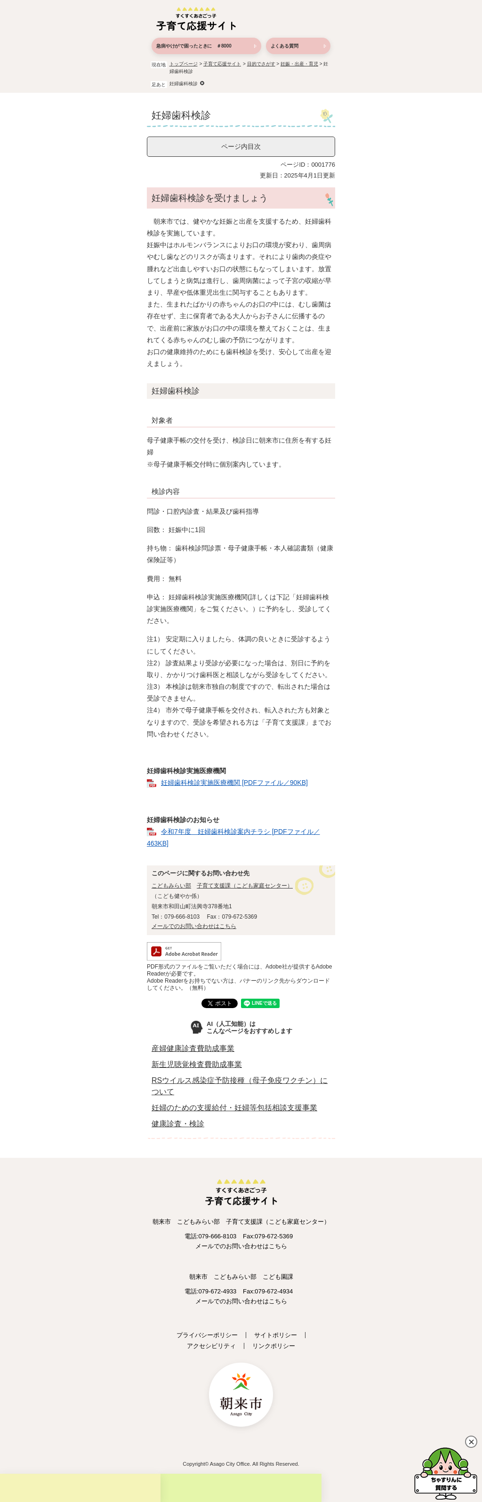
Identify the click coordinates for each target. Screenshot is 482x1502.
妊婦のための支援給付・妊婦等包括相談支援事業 (234, 1108)
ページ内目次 (241, 146)
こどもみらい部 (171, 885)
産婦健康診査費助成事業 (193, 1048)
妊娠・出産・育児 (299, 63)
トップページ (183, 63)
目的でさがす (261, 63)
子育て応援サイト (222, 63)
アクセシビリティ (211, 1346)
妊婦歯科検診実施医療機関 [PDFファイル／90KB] (234, 782)
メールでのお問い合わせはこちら (194, 926)
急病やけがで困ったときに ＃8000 (194, 45)
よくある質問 (284, 45)
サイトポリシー (275, 1335)
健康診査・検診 (178, 1124)
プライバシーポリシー (207, 1335)
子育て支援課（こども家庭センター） (245, 885)
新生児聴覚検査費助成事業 (197, 1064)
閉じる (471, 1442)
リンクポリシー (273, 1346)
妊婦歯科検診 (183, 83)
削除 (202, 83)
